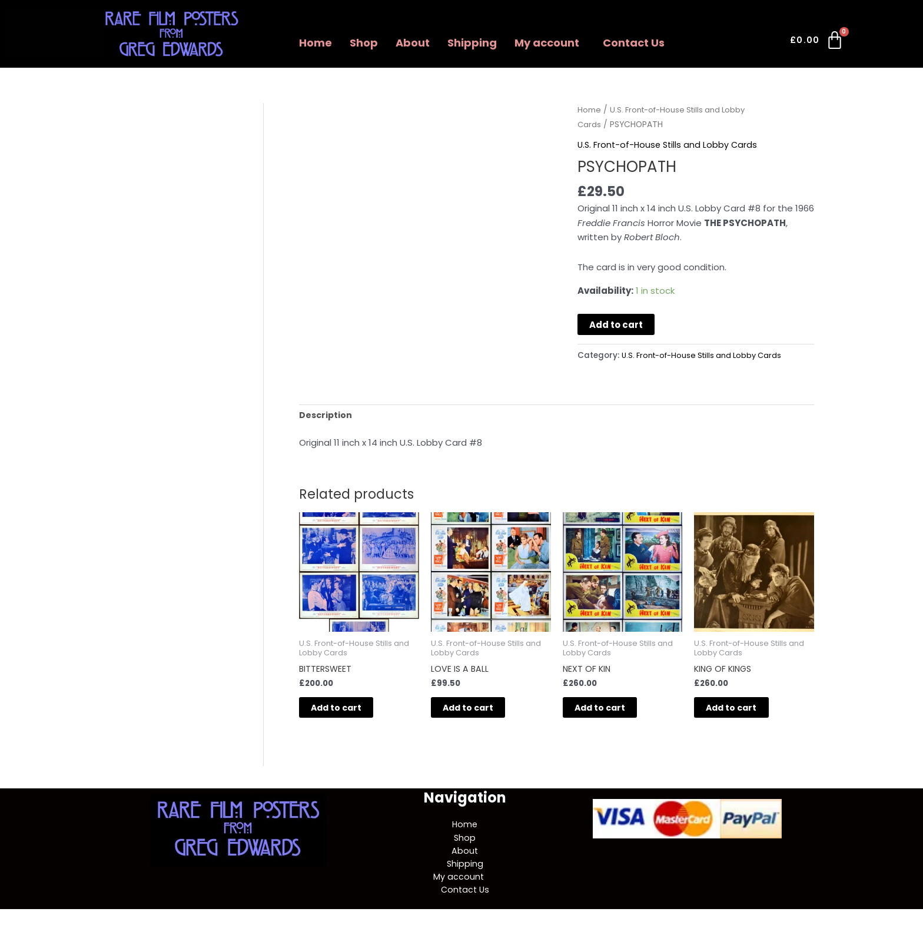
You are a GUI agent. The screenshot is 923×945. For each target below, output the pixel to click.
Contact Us (634, 42)
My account (546, 42)
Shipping (472, 42)
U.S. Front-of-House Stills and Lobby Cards (669, 144)
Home (315, 42)
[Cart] (817, 42)
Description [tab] (326, 416)
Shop (364, 42)
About (413, 42)
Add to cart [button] (349, 711)
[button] (550, 43)
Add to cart (616, 325)
